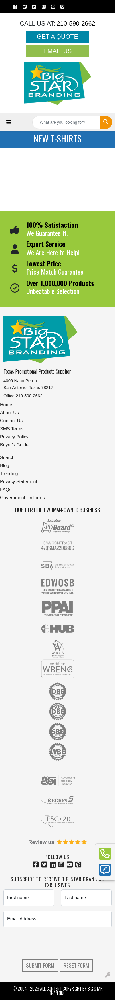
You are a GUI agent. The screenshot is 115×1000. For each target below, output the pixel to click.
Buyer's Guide (14, 444)
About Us (9, 412)
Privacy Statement (18, 481)
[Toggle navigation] (9, 122)
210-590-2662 (75, 23)
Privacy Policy (14, 436)
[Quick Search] (66, 122)
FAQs (5, 489)
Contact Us (11, 420)
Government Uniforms (22, 497)
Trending (9, 473)
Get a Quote (57, 36)
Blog (4, 465)
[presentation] (57, 943)
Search (7, 457)
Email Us (57, 51)
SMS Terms (11, 428)
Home (6, 404)
